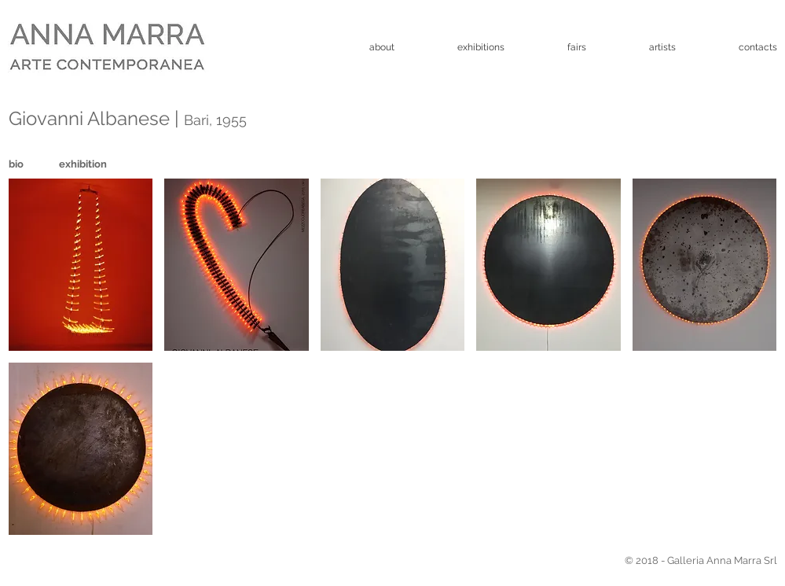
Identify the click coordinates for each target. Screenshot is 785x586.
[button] (81, 265)
